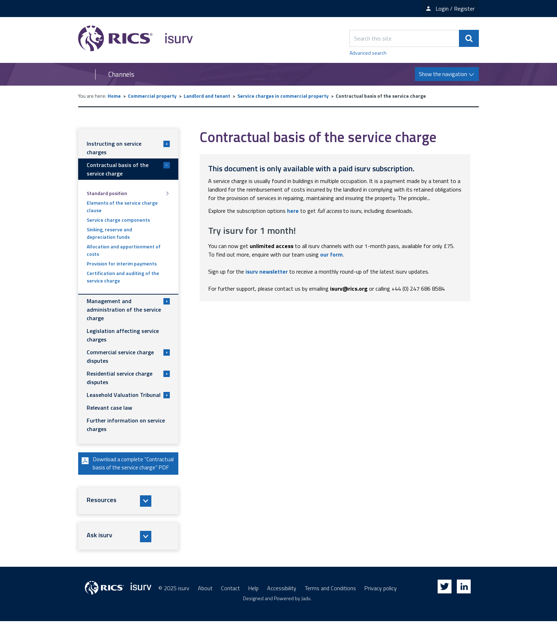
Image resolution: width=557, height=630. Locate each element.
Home (114, 95)
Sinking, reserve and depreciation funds (109, 233)
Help (253, 597)
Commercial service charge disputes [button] (128, 356)
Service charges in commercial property (283, 95)
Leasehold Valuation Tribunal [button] (128, 395)
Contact (230, 597)
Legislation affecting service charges (123, 335)
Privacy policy (380, 597)
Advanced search (368, 52)
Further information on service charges (126, 424)
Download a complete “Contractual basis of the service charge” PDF (126, 468)
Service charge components (118, 220)
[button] (128, 509)
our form (331, 254)
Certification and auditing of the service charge (123, 276)
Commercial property (152, 95)
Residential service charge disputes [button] (128, 377)
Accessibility (281, 597)
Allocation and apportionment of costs (124, 250)
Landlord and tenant (207, 95)
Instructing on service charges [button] (128, 147)
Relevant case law (109, 407)
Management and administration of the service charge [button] (128, 309)
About (205, 597)
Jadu (305, 607)
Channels (121, 74)
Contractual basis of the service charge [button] (128, 169)
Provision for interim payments (122, 263)
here (293, 210)
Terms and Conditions (330, 597)
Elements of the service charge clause (122, 206)
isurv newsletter (266, 271)
